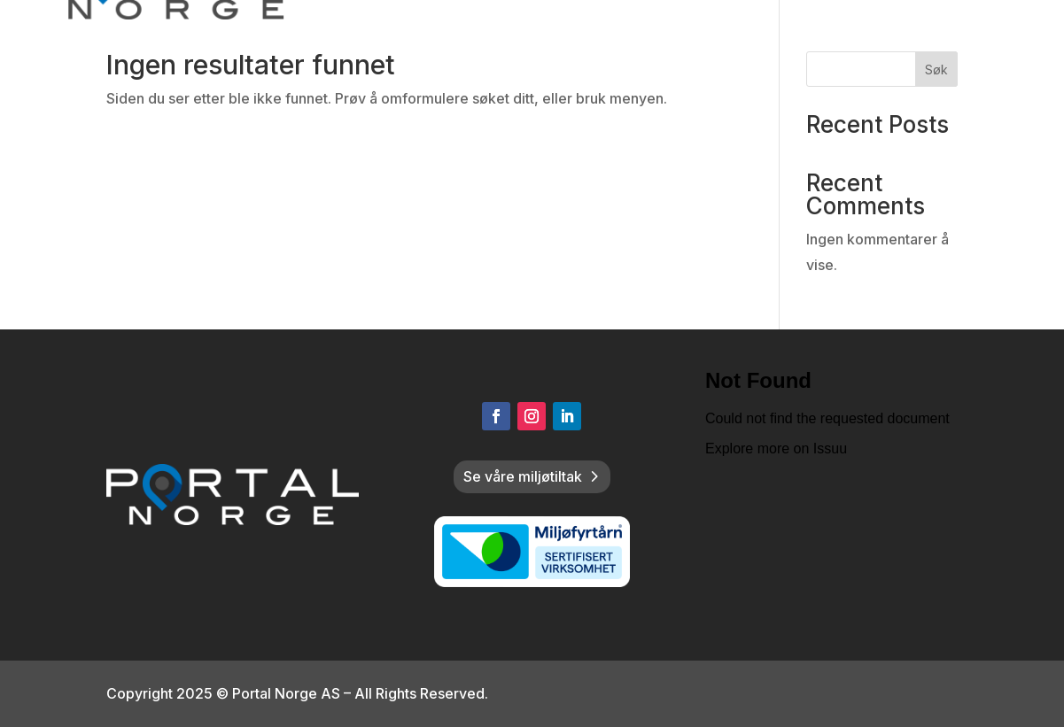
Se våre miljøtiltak (522, 476)
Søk (936, 69)
